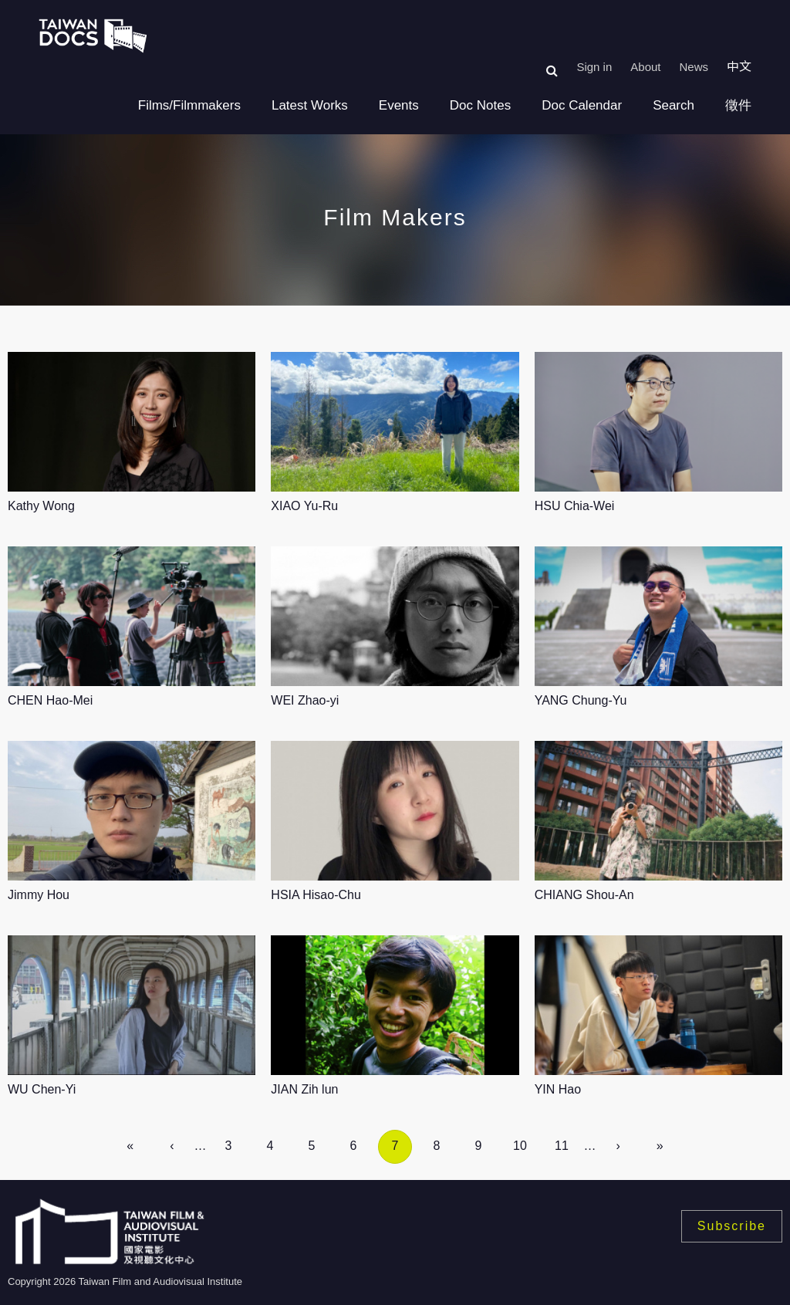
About (645, 66)
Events (399, 105)
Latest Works (310, 105)
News (693, 66)
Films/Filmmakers (189, 105)
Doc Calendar (582, 105)
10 (520, 1145)
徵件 (738, 105)
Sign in (594, 66)
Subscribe (731, 1225)
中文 (739, 66)
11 (562, 1145)
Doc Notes (480, 105)
